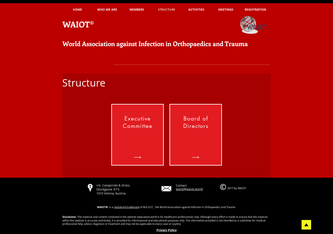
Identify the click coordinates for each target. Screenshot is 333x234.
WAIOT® (78, 24)
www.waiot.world (147, 216)
